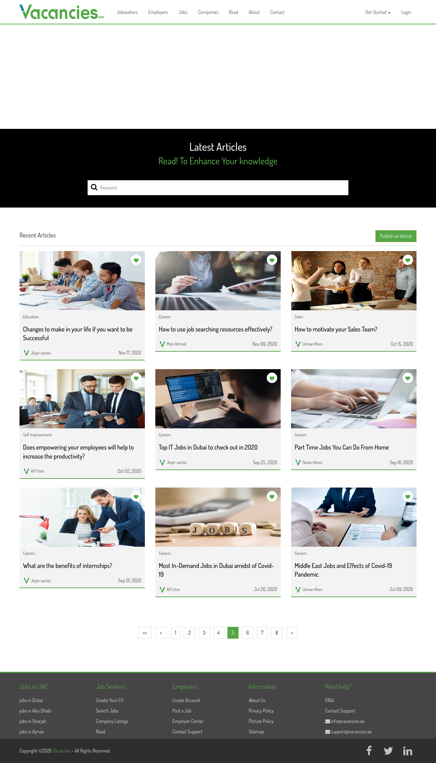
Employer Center (188, 721)
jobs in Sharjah (33, 721)
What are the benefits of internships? (67, 565)
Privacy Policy (261, 711)
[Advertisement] (218, 76)
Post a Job (182, 711)
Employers (158, 12)
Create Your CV (109, 700)
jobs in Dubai (31, 700)
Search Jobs (107, 711)
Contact (277, 12)
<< (145, 633)
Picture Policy (261, 721)
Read (233, 12)
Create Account (186, 700)
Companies (208, 12)
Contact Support (187, 731)
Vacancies (62, 751)
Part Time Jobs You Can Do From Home (342, 447)
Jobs (182, 12)
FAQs (329, 700)
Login (406, 12)
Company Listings (112, 721)
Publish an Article (396, 236)
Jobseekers (127, 12)
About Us (257, 700)
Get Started (378, 12)
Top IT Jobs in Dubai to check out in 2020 (208, 447)
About (254, 12)
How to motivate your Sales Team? (336, 329)
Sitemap (256, 731)
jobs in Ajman (32, 731)
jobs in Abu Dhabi (35, 711)
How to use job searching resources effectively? (215, 329)
